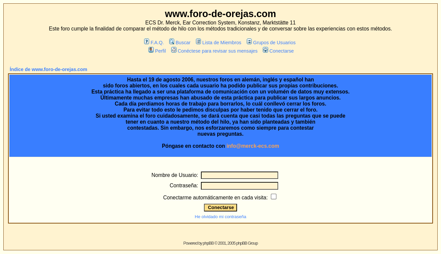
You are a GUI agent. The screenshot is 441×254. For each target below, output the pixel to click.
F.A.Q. (154, 42)
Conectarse (278, 51)
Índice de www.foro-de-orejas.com (48, 69)
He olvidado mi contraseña (220, 216)
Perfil (157, 51)
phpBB (208, 243)
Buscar (180, 42)
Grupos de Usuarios (271, 42)
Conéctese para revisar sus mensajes (214, 51)
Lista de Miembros (218, 42)
